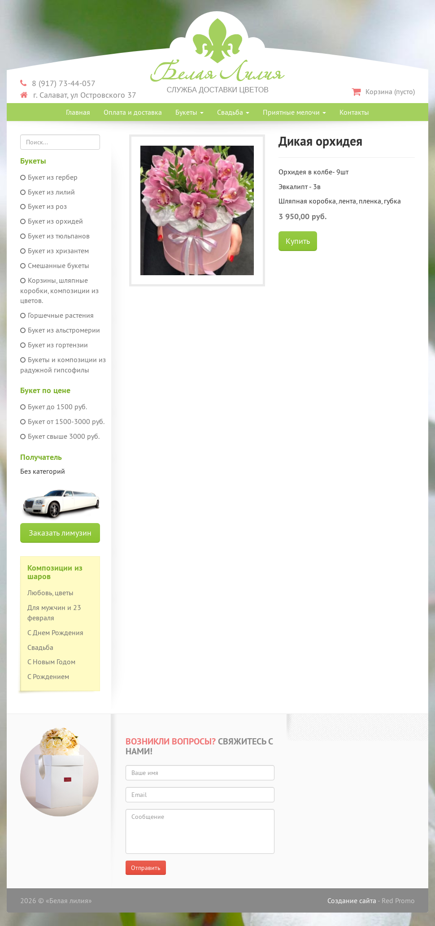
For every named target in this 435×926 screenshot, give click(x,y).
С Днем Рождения (55, 632)
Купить (298, 241)
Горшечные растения (57, 315)
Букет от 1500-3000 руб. (62, 421)
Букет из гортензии (54, 344)
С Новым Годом (51, 661)
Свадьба (233, 112)
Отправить (146, 868)
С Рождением (48, 676)
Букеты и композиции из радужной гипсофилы (63, 364)
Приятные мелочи (294, 112)
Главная (78, 112)
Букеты (189, 112)
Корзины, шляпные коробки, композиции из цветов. (59, 290)
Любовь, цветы (50, 592)
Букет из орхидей (51, 220)
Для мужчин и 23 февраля (54, 612)
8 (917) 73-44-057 (58, 83)
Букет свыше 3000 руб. (60, 436)
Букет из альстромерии (60, 329)
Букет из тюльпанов (55, 235)
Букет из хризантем (54, 250)
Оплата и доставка (133, 112)
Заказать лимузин (60, 533)
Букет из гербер (49, 177)
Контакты (354, 112)
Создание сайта (351, 900)
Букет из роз (43, 206)
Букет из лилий (47, 191)
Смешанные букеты (54, 265)
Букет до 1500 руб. (53, 406)
